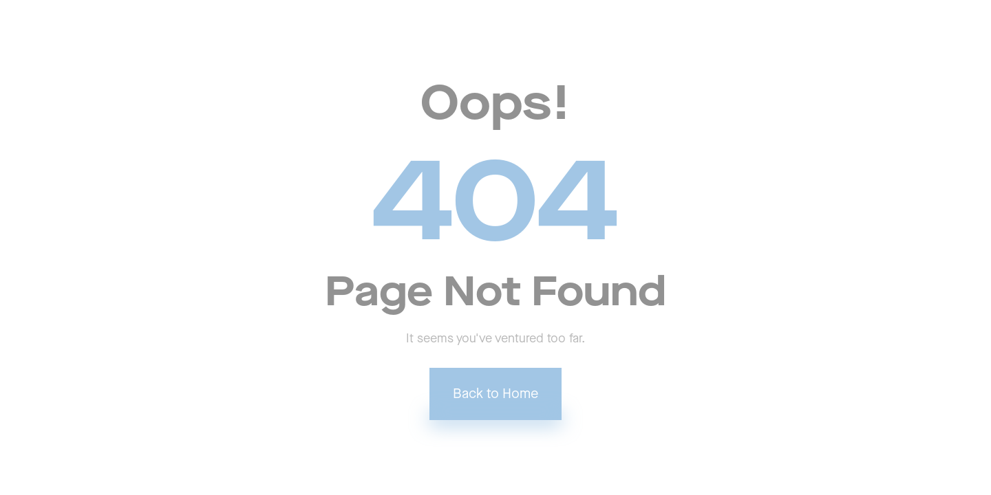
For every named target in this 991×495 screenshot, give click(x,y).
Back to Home (495, 394)
